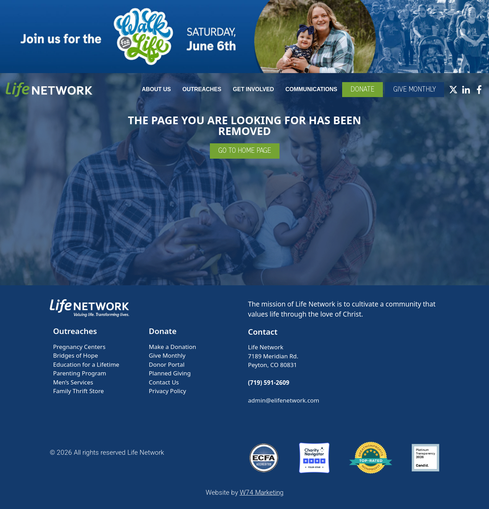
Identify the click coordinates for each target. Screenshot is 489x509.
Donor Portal (167, 364)
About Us (156, 89)
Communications (311, 89)
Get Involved (253, 89)
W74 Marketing (262, 492)
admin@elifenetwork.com (284, 400)
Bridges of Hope (75, 355)
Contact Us (164, 382)
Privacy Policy (167, 391)
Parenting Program (79, 373)
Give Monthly (167, 355)
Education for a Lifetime (86, 364)
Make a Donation (172, 347)
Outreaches (201, 89)
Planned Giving (170, 373)
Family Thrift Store (78, 391)
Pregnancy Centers (79, 347)
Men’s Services (73, 382)
